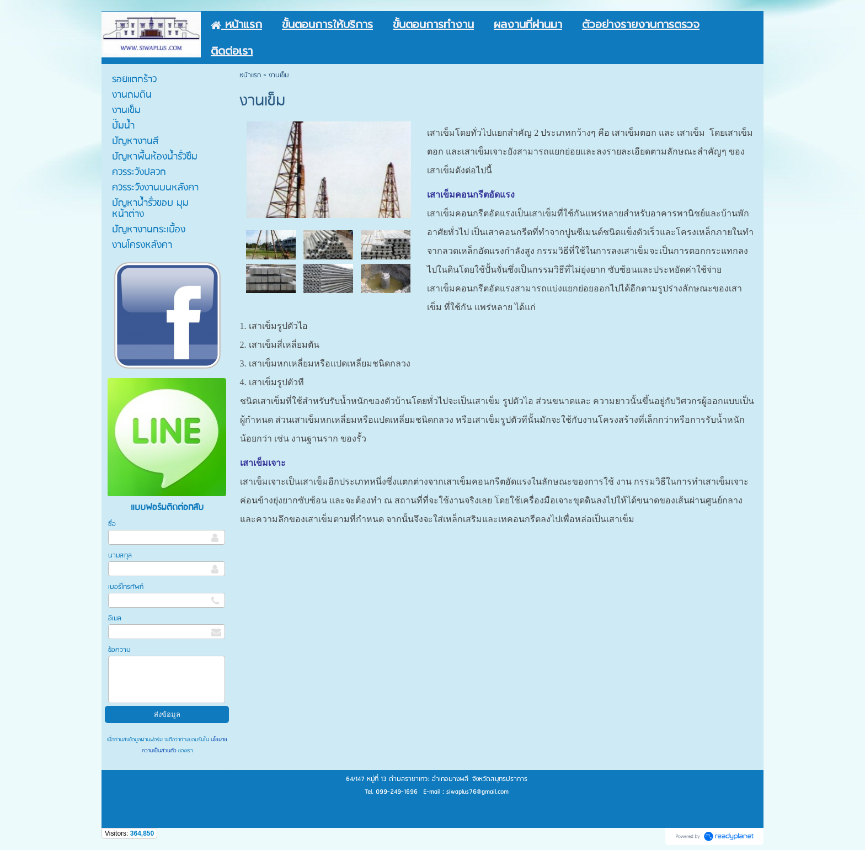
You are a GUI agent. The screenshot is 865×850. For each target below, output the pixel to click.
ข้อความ (119, 650)
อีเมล (114, 618)
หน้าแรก (250, 75)
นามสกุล (120, 555)
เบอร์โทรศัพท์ (125, 587)
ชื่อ (112, 524)
